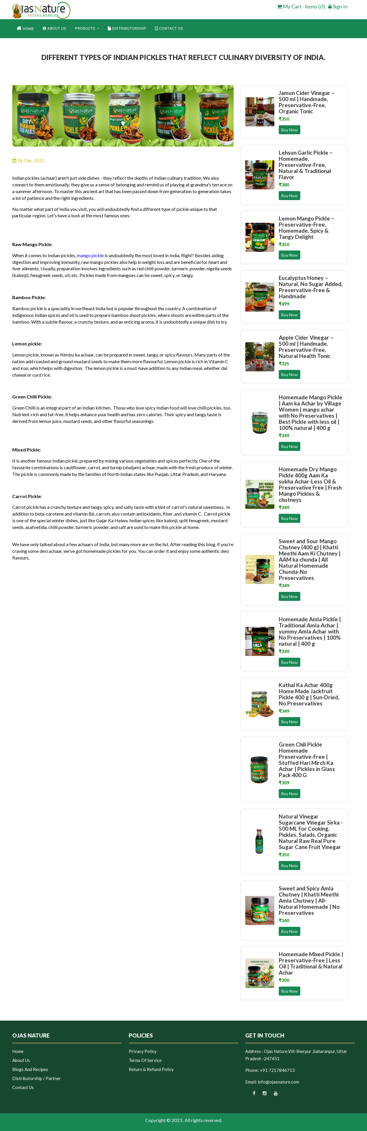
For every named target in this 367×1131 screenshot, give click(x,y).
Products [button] (85, 28)
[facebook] (250, 1095)
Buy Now (289, 129)
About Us (54, 28)
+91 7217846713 (277, 1070)
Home (25, 28)
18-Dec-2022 (28, 160)
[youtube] (272, 1095)
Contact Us (169, 28)
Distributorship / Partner (36, 1078)
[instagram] (261, 1095)
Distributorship (127, 28)
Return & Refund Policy (151, 1069)
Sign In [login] (338, 6)
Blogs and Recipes (30, 1069)
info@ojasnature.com (278, 1081)
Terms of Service (145, 1060)
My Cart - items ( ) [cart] (301, 6)
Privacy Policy (143, 1051)
